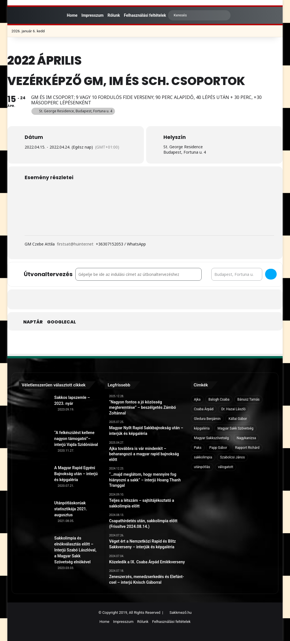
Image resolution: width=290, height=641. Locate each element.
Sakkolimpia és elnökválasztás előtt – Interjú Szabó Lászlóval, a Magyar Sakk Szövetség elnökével (75, 550)
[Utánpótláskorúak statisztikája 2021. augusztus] (34, 515)
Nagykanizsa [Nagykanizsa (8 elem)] (246, 438)
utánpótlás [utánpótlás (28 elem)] (202, 467)
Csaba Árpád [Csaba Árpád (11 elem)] (204, 409)
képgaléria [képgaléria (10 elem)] (202, 428)
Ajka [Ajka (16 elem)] (197, 399)
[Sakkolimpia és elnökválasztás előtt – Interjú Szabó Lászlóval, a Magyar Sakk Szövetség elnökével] (34, 550)
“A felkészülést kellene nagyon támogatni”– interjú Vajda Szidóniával (76, 438)
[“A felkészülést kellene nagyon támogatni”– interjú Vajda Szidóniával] (34, 445)
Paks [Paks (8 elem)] (197, 448)
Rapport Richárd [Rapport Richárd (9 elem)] (247, 448)
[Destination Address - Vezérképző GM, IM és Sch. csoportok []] (236, 274)
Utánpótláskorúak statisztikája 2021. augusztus (70, 509)
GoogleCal (61, 322)
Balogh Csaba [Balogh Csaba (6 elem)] (218, 399)
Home (69, 15)
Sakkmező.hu (181, 612)
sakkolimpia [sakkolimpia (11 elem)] (203, 457)
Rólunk (114, 15)
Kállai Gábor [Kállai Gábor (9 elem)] (238, 419)
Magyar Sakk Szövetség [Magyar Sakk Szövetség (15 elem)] (235, 428)
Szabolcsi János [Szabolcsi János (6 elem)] (232, 457)
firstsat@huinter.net (75, 244)
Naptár (33, 322)
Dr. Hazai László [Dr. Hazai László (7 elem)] (233, 409)
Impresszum (93, 15)
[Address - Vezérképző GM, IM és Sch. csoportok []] (138, 274)
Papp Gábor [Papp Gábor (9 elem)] (218, 448)
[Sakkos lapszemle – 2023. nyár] (34, 410)
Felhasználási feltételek (145, 15)
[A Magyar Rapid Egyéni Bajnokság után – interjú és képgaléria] (34, 480)
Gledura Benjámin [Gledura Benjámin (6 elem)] (207, 419)
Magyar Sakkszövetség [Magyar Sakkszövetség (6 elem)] (211, 438)
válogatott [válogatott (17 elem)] (225, 467)
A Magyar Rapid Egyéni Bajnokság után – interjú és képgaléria (76, 474)
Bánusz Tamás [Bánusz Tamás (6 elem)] (248, 399)
